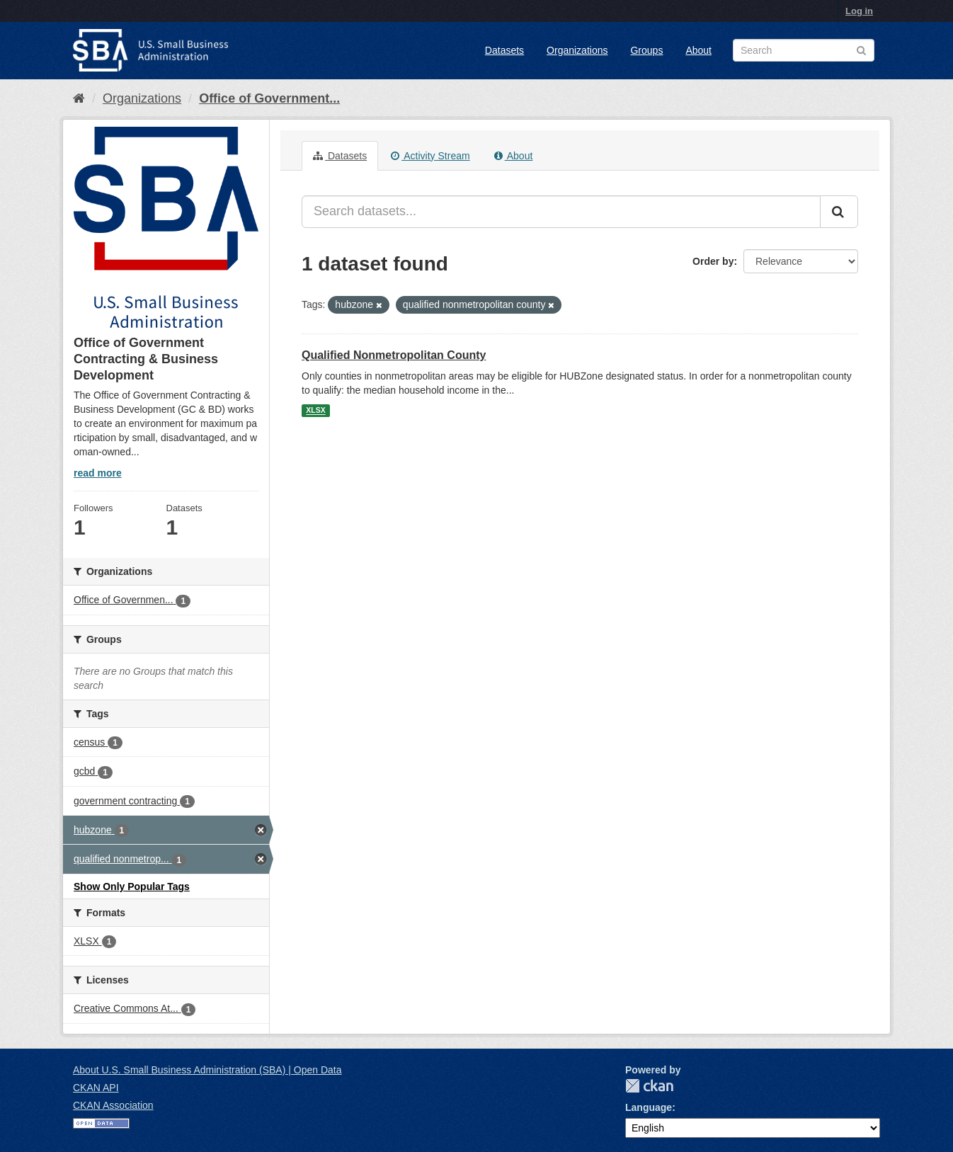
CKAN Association (113, 1105)
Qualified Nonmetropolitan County (394, 355)
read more (98, 473)
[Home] (79, 98)
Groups (646, 50)
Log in (859, 11)
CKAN (649, 1085)
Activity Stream (430, 155)
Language (648, 1107)
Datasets (504, 50)
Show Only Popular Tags (132, 886)
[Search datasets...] (561, 211)
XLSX (315, 410)
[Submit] (839, 211)
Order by (713, 261)
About (698, 50)
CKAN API (96, 1087)
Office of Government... (269, 98)
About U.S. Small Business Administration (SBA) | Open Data (207, 1070)
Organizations (577, 50)
